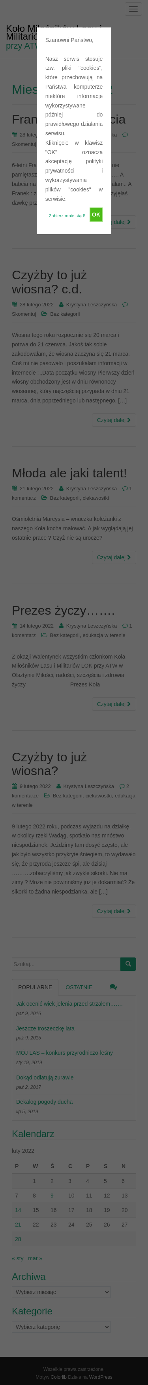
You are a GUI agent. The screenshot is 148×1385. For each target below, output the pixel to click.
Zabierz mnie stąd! (67, 215)
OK (96, 214)
